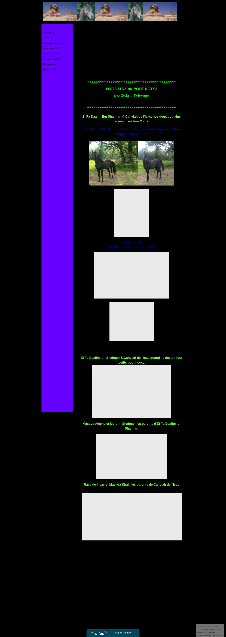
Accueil (46, 27)
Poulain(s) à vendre (51, 59)
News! (46, 37)
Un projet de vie (50, 32)
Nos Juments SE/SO (51, 48)
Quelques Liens (49, 69)
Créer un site (123, 633)
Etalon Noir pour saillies (53, 43)
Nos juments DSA (51, 53)
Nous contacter (49, 64)
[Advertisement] (57, 145)
